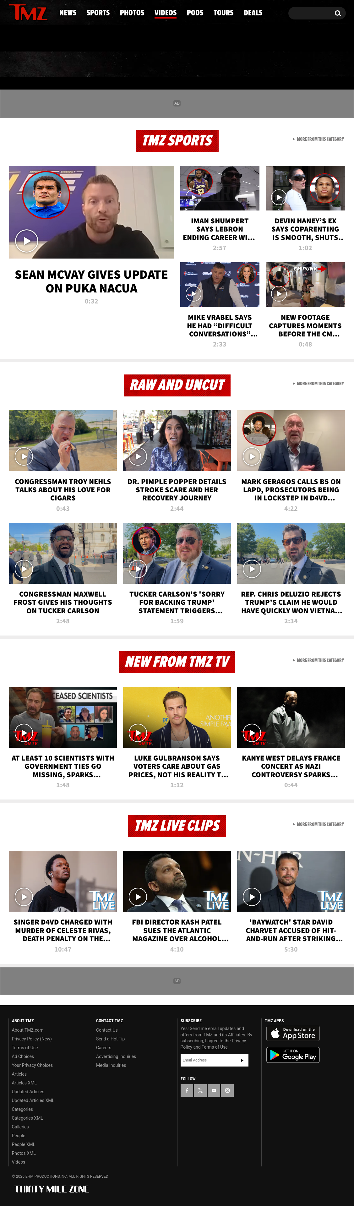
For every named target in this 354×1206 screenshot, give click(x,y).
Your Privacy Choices (32, 1065)
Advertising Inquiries (116, 1056)
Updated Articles (28, 1091)
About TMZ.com (28, 1030)
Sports (72, 64)
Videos (178, 64)
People (18, 1135)
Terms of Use (25, 1047)
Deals (318, 64)
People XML (23, 1144)
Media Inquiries (111, 1065)
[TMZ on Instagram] (46, 11)
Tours (271, 64)
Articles (19, 1074)
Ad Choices (23, 1056)
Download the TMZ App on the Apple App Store (293, 1033)
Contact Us (107, 1030)
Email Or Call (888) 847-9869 (81, 39)
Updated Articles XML (33, 1100)
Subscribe (242, 1060)
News (23, 64)
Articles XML (24, 1082)
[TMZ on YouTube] (214, 1090)
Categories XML (27, 1118)
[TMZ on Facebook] (13, 11)
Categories (22, 1109)
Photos (126, 64)
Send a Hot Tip (110, 1038)
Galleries (20, 1126)
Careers (103, 1047)
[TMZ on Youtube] (34, 11)
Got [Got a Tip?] (28, 39)
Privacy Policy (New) (32, 1038)
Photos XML (24, 1153)
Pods (225, 64)
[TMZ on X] (23, 11)
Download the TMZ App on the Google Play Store (293, 1055)
